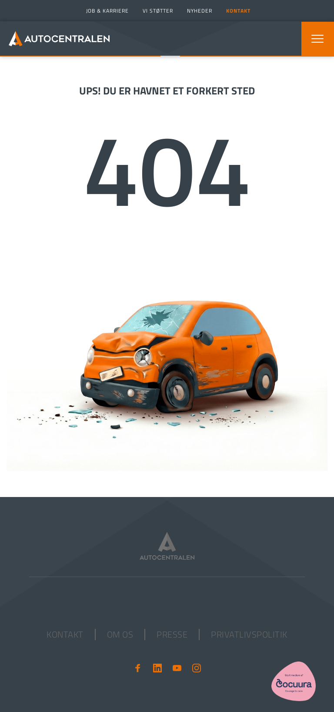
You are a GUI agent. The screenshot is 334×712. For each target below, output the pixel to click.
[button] (317, 39)
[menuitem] (106, 11)
